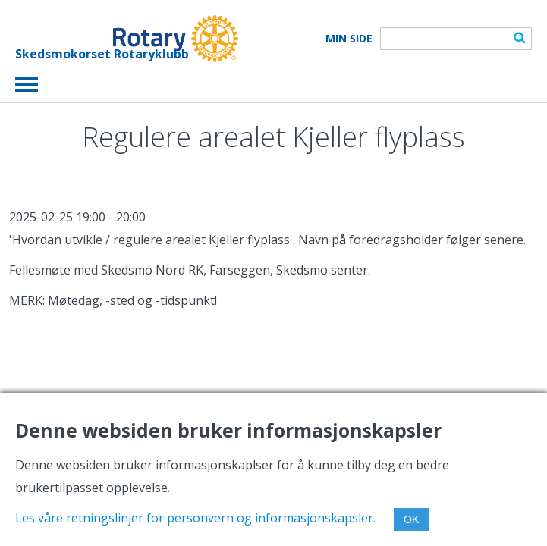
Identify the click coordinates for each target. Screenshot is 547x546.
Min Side (349, 38)
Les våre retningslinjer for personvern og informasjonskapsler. (195, 518)
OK (411, 519)
